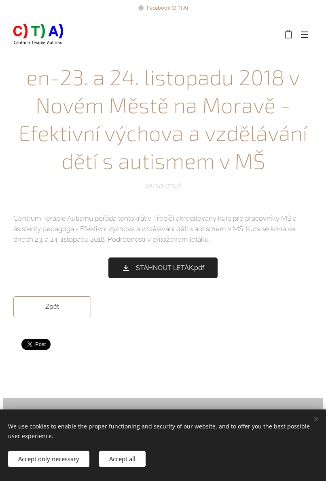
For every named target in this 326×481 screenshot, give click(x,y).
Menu (304, 34)
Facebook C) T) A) (167, 7)
